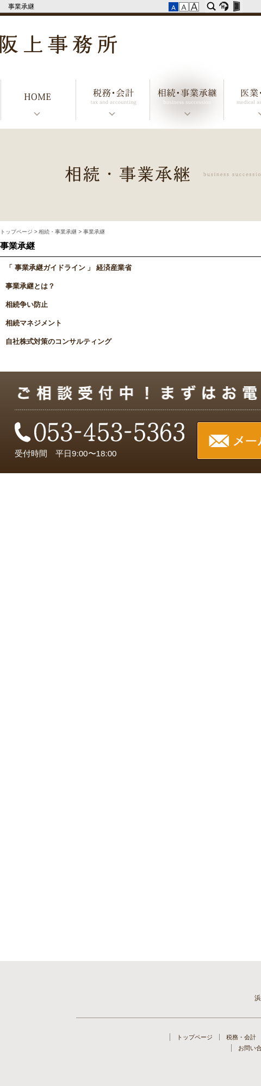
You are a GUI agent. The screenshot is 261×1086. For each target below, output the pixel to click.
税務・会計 (113, 101)
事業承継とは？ (30, 286)
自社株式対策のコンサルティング (58, 342)
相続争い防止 (26, 305)
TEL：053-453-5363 (100, 433)
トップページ (38, 101)
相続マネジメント (33, 323)
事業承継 (22, 6)
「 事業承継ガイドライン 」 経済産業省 (68, 268)
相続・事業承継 (186, 101)
